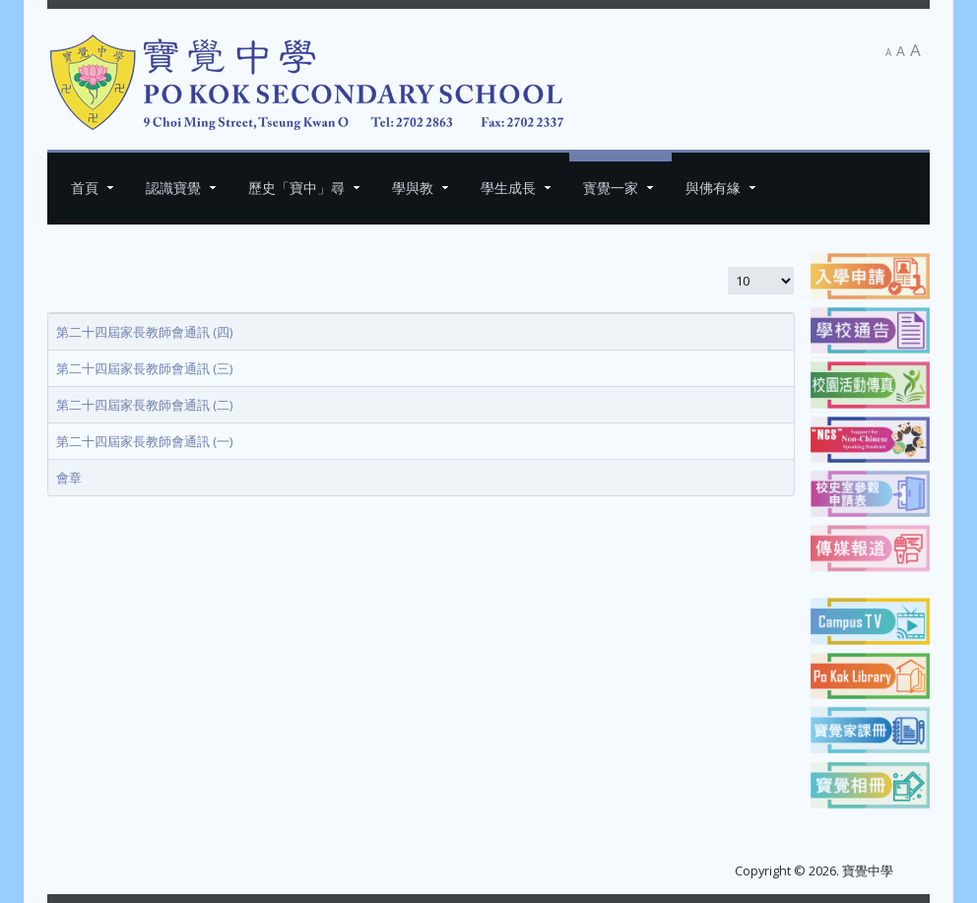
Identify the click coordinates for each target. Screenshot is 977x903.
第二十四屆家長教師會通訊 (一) (144, 441)
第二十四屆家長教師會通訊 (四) (144, 332)
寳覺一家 (610, 187)
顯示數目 (727, 266)
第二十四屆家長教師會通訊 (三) (144, 368)
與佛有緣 (713, 187)
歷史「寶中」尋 (296, 187)
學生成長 (508, 187)
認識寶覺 (173, 187)
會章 (69, 477)
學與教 (412, 187)
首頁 (84, 187)
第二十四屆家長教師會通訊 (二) (144, 405)
